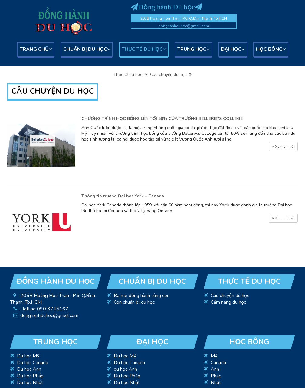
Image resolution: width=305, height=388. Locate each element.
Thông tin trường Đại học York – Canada (122, 196)
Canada (218, 362)
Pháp (216, 376)
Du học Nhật (30, 382)
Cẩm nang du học (228, 302)
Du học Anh (29, 369)
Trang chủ (36, 49)
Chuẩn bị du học (86, 49)
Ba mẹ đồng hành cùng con (141, 295)
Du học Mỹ (28, 356)
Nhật (216, 382)
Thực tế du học (144, 49)
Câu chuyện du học (171, 74)
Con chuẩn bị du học (134, 302)
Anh (215, 369)
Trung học (193, 49)
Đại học (232, 49)
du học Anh (125, 369)
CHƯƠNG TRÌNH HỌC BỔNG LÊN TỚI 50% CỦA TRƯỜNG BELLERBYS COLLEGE (162, 118)
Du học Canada (32, 362)
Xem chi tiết (283, 146)
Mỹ (214, 356)
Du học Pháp (30, 376)
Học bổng (271, 49)
